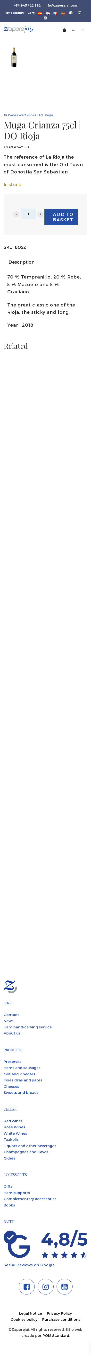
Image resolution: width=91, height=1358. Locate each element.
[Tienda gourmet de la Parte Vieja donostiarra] (25, 30)
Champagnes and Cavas (26, 1152)
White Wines (15, 1133)
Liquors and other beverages (30, 1145)
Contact (11, 1014)
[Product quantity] (28, 214)
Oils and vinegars (19, 1074)
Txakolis (11, 1139)
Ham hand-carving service (28, 1027)
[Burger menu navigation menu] (83, 30)
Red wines (27, 115)
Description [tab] (21, 261)
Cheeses (11, 1086)
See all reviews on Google (29, 1265)
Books (9, 1205)
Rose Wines (14, 1127)
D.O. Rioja (45, 115)
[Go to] (71, 12)
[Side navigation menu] (73, 30)
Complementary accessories (30, 1198)
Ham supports (17, 1192)
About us (12, 1033)
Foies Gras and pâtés (23, 1080)
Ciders (9, 1158)
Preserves (12, 1061)
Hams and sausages (22, 1067)
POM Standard (55, 1335)
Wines (12, 115)
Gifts (8, 1186)
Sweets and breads (21, 1092)
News (9, 1020)
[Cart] (64, 30)
